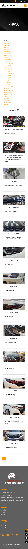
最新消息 (3, 512)
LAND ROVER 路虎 (8, 90)
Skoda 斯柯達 (7, 76)
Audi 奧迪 (6, 45)
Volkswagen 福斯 (8, 86)
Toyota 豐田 (7, 84)
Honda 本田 (7, 51)
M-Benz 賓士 (7, 61)
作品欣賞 (3, 528)
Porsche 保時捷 (8, 74)
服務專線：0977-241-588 (8, 493)
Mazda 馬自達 (7, 66)
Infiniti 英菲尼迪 (8, 55)
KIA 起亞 (6, 104)
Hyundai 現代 (7, 53)
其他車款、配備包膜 (9, 94)
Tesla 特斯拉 (7, 82)
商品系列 (3, 525)
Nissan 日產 (7, 72)
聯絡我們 (3, 514)
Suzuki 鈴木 (7, 80)
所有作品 (6, 43)
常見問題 (3, 523)
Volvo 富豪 (6, 88)
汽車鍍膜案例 (7, 96)
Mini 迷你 (6, 68)
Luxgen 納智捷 (7, 59)
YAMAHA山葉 (7, 102)
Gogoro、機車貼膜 (9, 92)
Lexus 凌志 (7, 57)
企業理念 (3, 510)
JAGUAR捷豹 (7, 98)
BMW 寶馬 (6, 47)
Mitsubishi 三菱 (8, 70)
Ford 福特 (6, 49)
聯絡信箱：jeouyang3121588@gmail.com (12, 497)
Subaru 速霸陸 (7, 78)
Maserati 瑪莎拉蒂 (8, 64)
